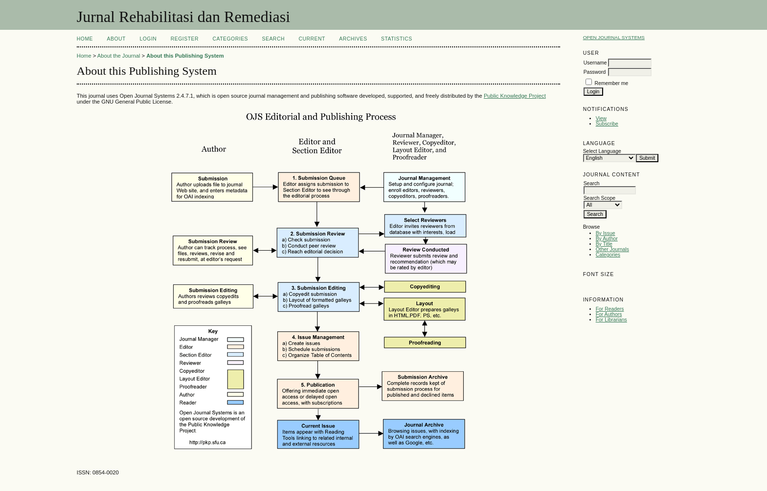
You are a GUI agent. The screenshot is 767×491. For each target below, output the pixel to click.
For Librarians (611, 319)
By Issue (605, 233)
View (601, 118)
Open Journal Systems (614, 37)
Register (185, 39)
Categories (608, 254)
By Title (604, 244)
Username (595, 62)
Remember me (612, 83)
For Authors (609, 314)
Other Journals (612, 249)
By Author (607, 238)
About (116, 39)
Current (311, 39)
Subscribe (607, 124)
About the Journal (118, 56)
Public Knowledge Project (515, 96)
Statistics (396, 39)
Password (595, 72)
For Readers (610, 309)
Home (85, 39)
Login (148, 39)
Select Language (602, 151)
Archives (353, 39)
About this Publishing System (185, 56)
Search (273, 39)
